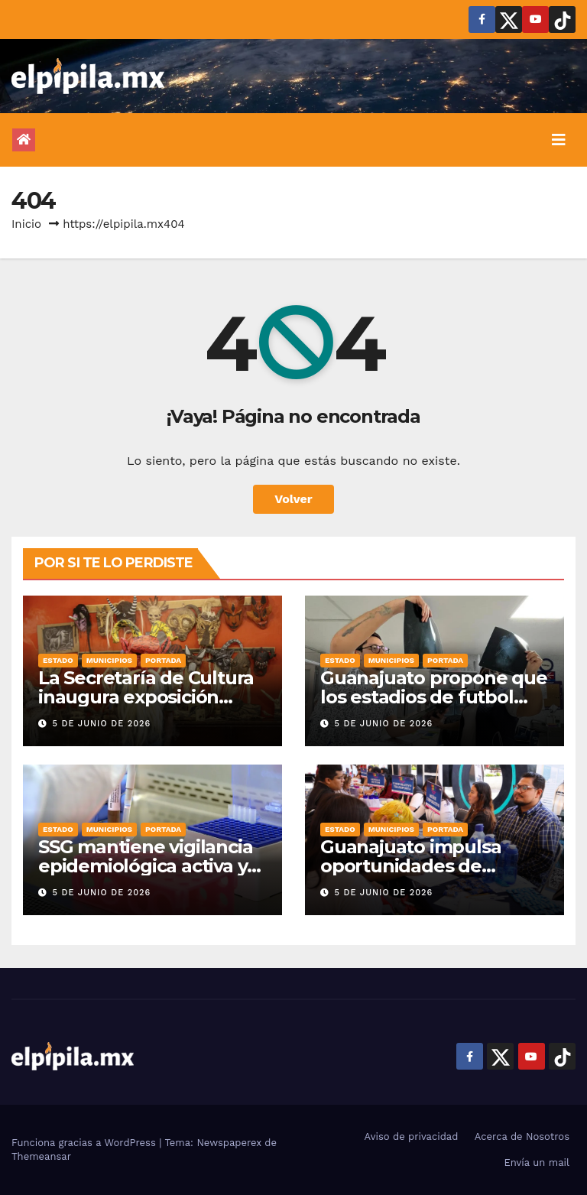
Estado (58, 660)
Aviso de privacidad (412, 1136)
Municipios (109, 660)
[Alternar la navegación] (559, 139)
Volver (293, 499)
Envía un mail (536, 1162)
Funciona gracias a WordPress (85, 1142)
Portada (163, 660)
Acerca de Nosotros (522, 1136)
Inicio (26, 224)
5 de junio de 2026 (102, 724)
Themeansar (41, 1156)
